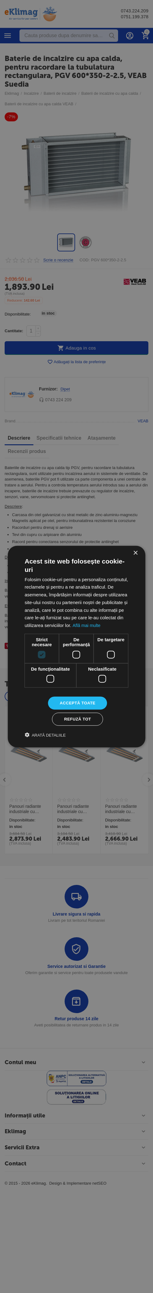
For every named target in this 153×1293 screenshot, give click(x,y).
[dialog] (76, 646)
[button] (45, 736)
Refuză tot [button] (77, 719)
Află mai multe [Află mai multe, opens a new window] (87, 624)
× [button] (135, 552)
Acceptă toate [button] (78, 702)
